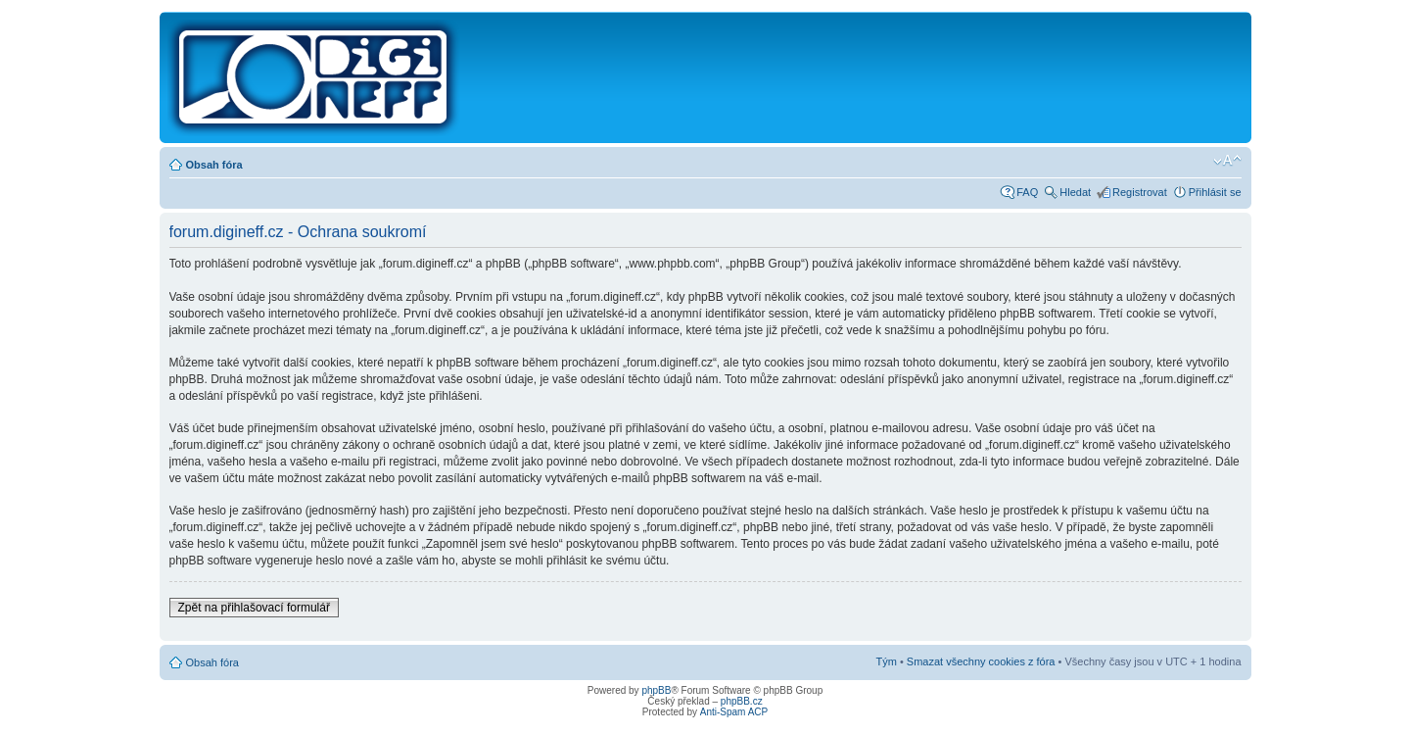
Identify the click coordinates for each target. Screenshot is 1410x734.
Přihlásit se (1215, 192)
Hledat (1075, 192)
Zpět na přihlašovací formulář (254, 607)
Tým (885, 661)
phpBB (656, 690)
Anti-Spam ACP (734, 712)
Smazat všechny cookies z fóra (981, 661)
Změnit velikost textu (1227, 161)
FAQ (1027, 192)
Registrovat (1139, 192)
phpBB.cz (742, 701)
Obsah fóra (214, 165)
